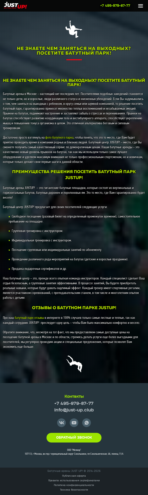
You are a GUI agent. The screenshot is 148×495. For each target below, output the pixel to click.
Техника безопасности (74, 489)
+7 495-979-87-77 (115, 6)
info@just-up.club (74, 410)
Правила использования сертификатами (74, 480)
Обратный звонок (74, 437)
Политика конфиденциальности (74, 485)
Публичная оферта (74, 476)
